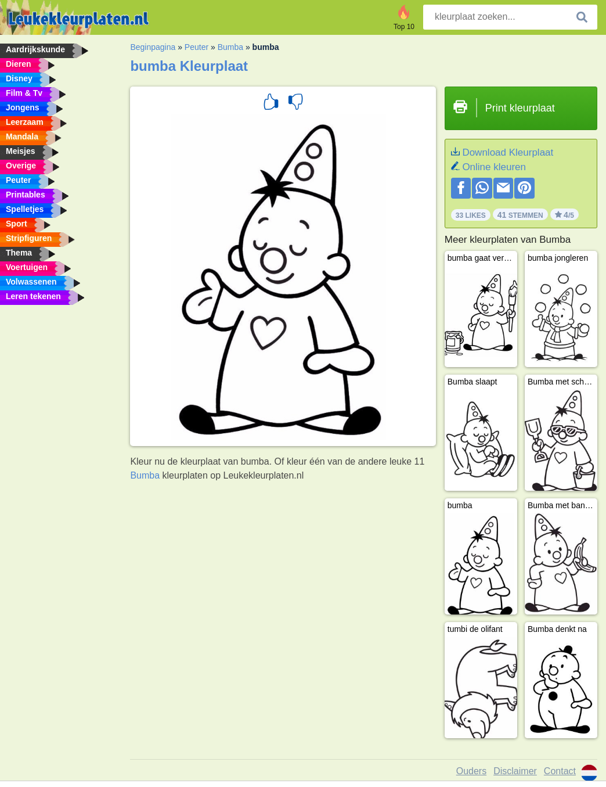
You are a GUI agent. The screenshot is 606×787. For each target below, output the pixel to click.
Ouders (471, 771)
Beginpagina (152, 47)
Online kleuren (494, 167)
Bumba (230, 47)
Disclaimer (515, 771)
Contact (560, 771)
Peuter (196, 47)
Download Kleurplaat (507, 152)
